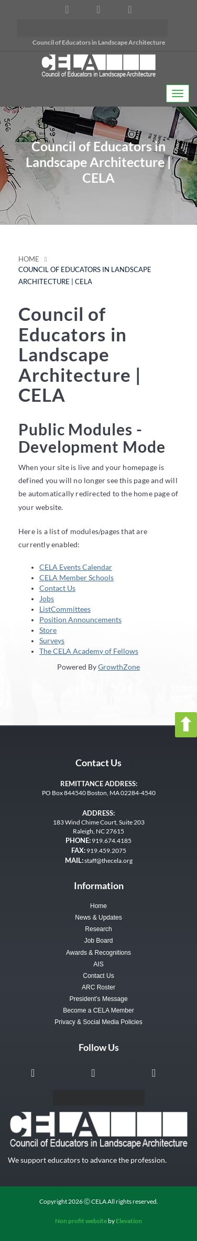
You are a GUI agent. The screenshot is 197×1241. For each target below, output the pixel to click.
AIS (98, 964)
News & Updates (98, 917)
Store (48, 629)
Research (98, 929)
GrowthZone (119, 666)
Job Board (98, 940)
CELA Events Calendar (75, 566)
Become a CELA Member (98, 1010)
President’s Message (98, 999)
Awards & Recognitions (98, 952)
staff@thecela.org (108, 860)
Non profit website (81, 1221)
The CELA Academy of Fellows (88, 650)
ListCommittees (65, 608)
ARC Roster (98, 987)
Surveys (51, 640)
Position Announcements (80, 619)
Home (28, 259)
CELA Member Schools (76, 577)
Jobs (46, 598)
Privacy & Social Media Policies (98, 1022)
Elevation (129, 1221)
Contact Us (57, 587)
